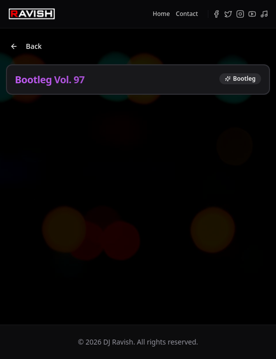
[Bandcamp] (264, 14)
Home (161, 14)
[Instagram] (240, 14)
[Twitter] (228, 14)
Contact (187, 14)
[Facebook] (216, 14)
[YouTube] (252, 14)
